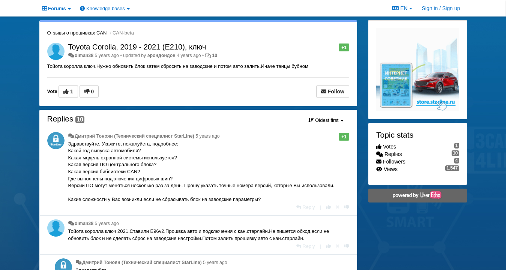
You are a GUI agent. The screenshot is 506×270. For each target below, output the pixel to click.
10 (214, 55)
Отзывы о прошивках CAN (77, 33)
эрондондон (161, 55)
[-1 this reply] (346, 207)
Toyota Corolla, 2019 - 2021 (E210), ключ (137, 47)
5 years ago (207, 136)
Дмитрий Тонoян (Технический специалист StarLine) (134, 136)
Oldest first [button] (326, 120)
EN (402, 8)
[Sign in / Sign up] (441, 8)
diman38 (84, 55)
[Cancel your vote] (337, 207)
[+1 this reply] (328, 207)
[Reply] (305, 207)
